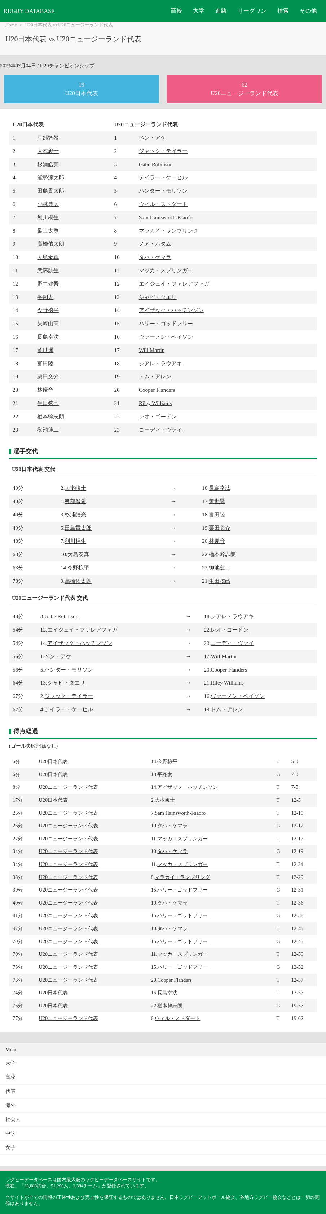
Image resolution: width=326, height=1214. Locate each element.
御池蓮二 (48, 430)
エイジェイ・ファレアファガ (174, 284)
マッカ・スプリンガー (166, 270)
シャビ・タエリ (158, 297)
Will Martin (152, 350)
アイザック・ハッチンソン (171, 310)
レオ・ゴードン (158, 416)
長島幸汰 (48, 337)
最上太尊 (48, 231)
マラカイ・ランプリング (168, 231)
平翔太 (45, 297)
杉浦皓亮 (48, 164)
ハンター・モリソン (163, 191)
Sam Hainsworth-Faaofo (166, 217)
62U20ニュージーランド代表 (244, 89)
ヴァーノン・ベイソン (166, 337)
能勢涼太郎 (50, 177)
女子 (10, 1147)
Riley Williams (155, 403)
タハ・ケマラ (155, 257)
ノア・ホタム (155, 244)
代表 (10, 1091)
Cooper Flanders (157, 390)
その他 (308, 11)
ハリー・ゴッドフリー (166, 323)
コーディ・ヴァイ (160, 430)
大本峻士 (48, 151)
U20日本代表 (28, 124)
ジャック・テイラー (163, 151)
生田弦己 (48, 403)
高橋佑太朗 (50, 244)
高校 (176, 11)
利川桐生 (48, 217)
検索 (283, 11)
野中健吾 (48, 284)
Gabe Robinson (156, 164)
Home (11, 24)
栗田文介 (48, 376)
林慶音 (45, 390)
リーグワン (252, 11)
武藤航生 (48, 270)
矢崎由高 (48, 323)
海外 (10, 1105)
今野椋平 (48, 310)
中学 (10, 1133)
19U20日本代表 (81, 89)
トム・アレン (155, 376)
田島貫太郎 (50, 191)
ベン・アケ (152, 138)
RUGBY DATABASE (29, 11)
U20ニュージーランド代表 (146, 124)
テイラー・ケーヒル (163, 177)
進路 (221, 11)
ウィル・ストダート (163, 204)
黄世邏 (45, 350)
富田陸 (45, 363)
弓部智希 (48, 138)
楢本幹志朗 (50, 416)
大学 (198, 11)
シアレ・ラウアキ (160, 363)
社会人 (13, 1119)
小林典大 (48, 204)
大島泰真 (48, 257)
